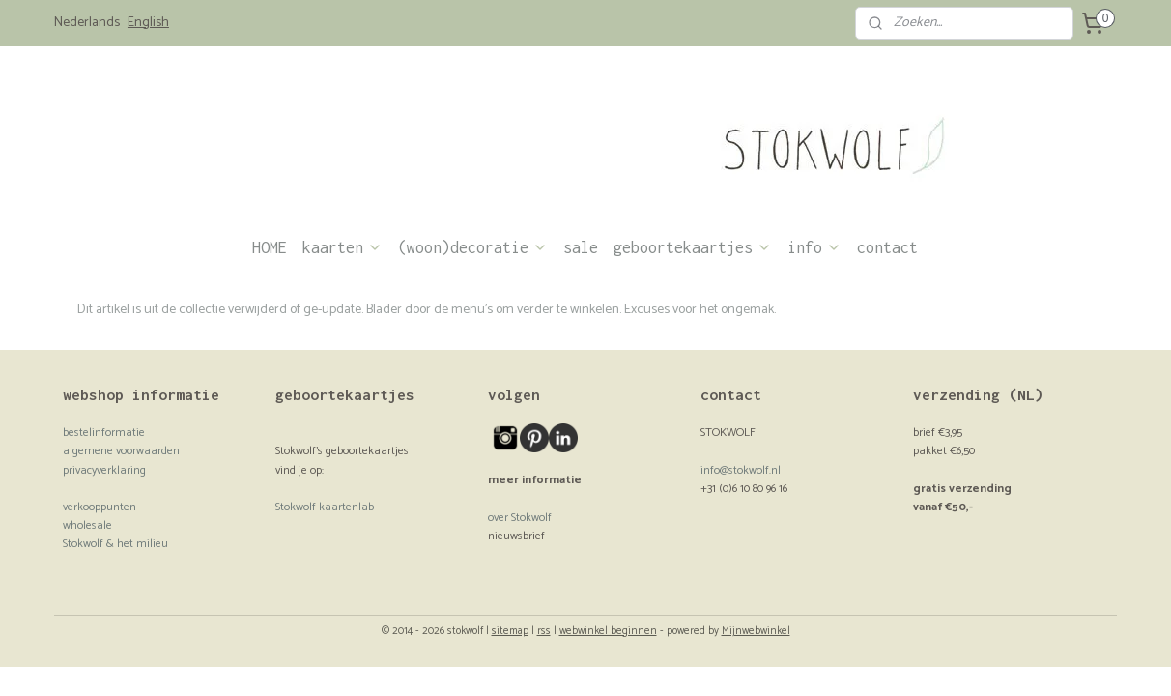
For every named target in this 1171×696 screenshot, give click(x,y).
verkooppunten (99, 507)
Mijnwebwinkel (756, 631)
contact (887, 247)
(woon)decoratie (473, 247)
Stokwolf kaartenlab (324, 507)
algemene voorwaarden (121, 451)
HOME (269, 247)
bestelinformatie (104, 432)
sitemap (510, 631)
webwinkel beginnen (608, 631)
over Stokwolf (520, 517)
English (148, 23)
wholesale (87, 525)
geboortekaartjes (693, 247)
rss (544, 631)
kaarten (342, 247)
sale (580, 247)
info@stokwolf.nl (740, 470)
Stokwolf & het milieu (115, 544)
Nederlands (87, 23)
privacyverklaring (104, 470)
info (814, 247)
